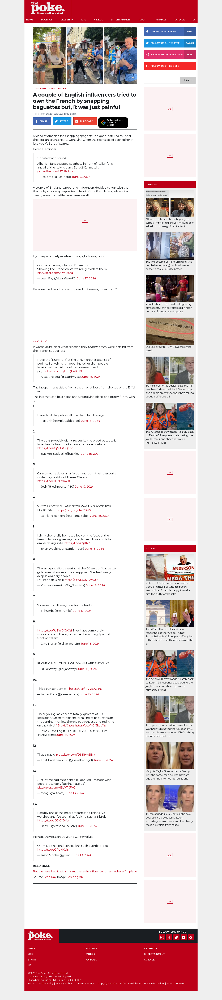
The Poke (47, 8)
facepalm (61, 88)
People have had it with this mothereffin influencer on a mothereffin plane (85, 871)
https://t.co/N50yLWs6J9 (81, 580)
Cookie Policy (45, 983)
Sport (143, 19)
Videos (98, 19)
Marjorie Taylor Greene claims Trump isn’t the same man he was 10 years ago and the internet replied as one (168, 775)
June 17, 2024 (86, 278)
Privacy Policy (64, 983)
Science (179, 19)
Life (83, 19)
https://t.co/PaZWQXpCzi (54, 630)
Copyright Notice (107, 983)
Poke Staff (39, 113)
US (194, 19)
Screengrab (75, 877)
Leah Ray (50, 877)
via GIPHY (39, 341)
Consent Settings (84, 983)
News (29, 19)
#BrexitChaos (65, 725)
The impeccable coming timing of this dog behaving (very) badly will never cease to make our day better (169, 265)
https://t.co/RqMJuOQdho (55, 448)
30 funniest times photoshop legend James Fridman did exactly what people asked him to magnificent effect (170, 223)
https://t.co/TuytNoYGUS (74, 510)
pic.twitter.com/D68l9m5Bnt (75, 754)
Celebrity (67, 19)
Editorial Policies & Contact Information (142, 983)
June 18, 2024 (91, 376)
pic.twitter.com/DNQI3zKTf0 (62, 371)
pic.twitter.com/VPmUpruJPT (57, 273)
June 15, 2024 (81, 177)
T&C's (31, 983)
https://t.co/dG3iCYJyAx (53, 820)
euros (52, 88)
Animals (161, 19)
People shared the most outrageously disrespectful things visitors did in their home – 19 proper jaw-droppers (169, 308)
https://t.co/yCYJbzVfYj (90, 725)
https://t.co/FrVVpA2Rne (86, 688)
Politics (47, 19)
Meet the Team (176, 983)
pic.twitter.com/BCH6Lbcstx (56, 171)
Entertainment (121, 19)
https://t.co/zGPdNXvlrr (53, 849)
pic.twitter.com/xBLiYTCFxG (56, 787)
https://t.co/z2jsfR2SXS (79, 543)
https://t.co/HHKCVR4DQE (55, 481)
